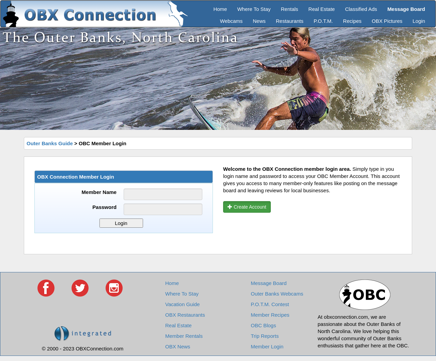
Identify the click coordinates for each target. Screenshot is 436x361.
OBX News (177, 346)
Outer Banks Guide (50, 143)
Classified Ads (361, 9)
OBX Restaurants (185, 315)
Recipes (352, 21)
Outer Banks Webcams (277, 294)
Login (418, 21)
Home (220, 9)
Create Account (247, 207)
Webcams (231, 21)
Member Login (267, 346)
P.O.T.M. (323, 21)
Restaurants (289, 21)
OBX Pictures (387, 21)
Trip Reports (265, 336)
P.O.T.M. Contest (270, 304)
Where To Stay (253, 9)
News (259, 21)
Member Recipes (270, 315)
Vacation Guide (182, 304)
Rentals (289, 9)
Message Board (268, 283)
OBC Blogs (263, 325)
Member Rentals (184, 336)
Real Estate (321, 9)
